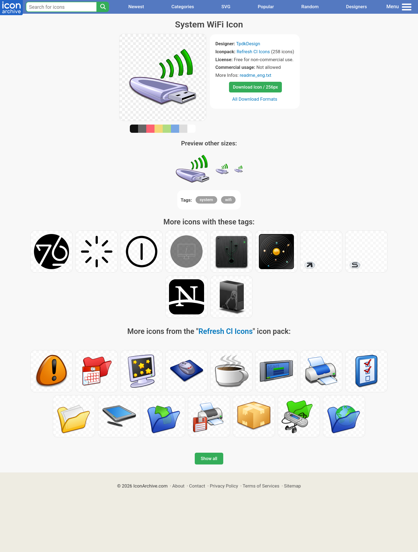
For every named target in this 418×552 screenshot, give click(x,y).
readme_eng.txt (255, 75)
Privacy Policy (224, 486)
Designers (356, 6)
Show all (209, 458)
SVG (225, 6)
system (206, 199)
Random (310, 6)
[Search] (102, 7)
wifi (228, 199)
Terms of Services (261, 486)
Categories (182, 6)
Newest (136, 6)
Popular (266, 6)
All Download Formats (254, 99)
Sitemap (292, 486)
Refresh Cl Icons (253, 51)
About (178, 486)
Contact (197, 486)
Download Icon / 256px (255, 87)
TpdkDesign (248, 43)
